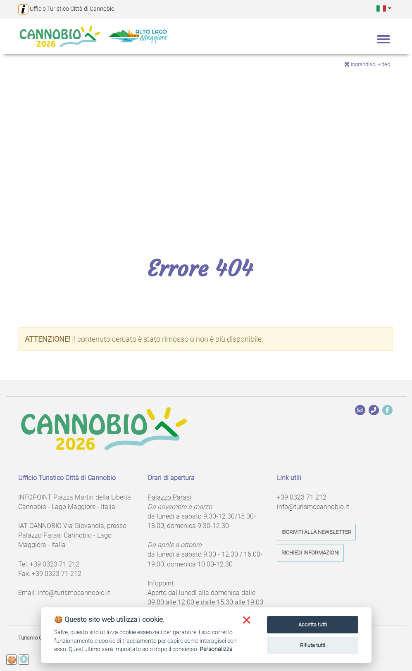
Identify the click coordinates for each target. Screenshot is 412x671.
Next (399, 137)
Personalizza (216, 649)
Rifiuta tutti (312, 645)
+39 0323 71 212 (54, 564)
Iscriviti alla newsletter (316, 532)
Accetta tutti (312, 624)
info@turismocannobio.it (74, 593)
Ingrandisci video (367, 64)
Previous (12, 137)
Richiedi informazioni (310, 553)
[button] (384, 8)
